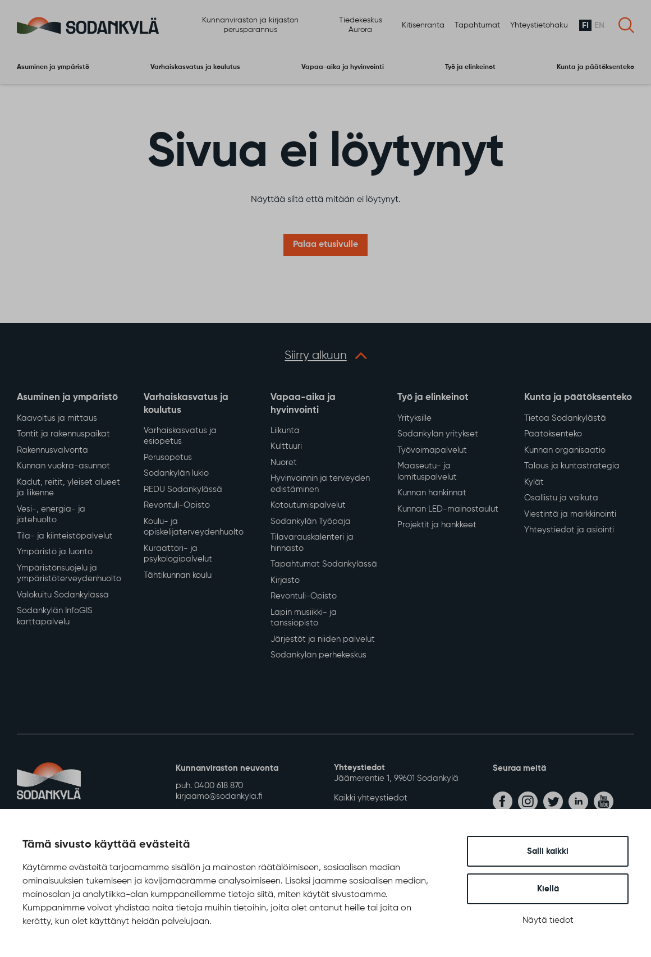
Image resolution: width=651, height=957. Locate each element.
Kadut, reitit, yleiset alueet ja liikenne (68, 488)
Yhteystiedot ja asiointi (569, 531)
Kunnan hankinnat (431, 494)
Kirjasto (285, 581)
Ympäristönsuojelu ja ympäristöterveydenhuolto (69, 574)
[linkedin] (578, 802)
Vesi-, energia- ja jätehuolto (51, 515)
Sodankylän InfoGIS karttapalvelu (55, 617)
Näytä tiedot (548, 920)
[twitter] (553, 802)
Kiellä (548, 889)
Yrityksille (414, 419)
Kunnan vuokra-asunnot (63, 467)
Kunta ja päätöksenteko (595, 67)
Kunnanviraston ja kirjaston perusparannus (250, 26)
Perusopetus (168, 458)
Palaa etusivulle (325, 245)
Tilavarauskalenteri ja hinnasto (312, 544)
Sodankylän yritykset (437, 435)
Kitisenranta (423, 25)
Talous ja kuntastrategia (572, 467)
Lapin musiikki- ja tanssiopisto (304, 618)
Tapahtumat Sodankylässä (324, 565)
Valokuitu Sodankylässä (63, 595)
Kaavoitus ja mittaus (57, 419)
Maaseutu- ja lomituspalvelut (427, 472)
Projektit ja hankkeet (436, 526)
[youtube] (603, 802)
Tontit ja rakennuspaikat (63, 435)
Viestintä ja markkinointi (570, 514)
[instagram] (528, 802)
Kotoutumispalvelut (308, 506)
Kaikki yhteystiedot (370, 798)
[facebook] (502, 802)
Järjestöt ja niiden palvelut (323, 640)
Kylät (534, 482)
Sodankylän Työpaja (311, 522)
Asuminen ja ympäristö (53, 67)
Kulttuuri (286, 447)
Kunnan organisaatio (565, 451)
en (599, 25)
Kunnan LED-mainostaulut (447, 509)
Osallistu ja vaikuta (561, 499)
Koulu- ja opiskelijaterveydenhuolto (194, 527)
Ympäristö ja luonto (55, 553)
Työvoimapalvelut (432, 451)
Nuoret (284, 463)
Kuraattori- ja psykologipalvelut (178, 554)
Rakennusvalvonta (52, 451)
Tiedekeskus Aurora (360, 26)
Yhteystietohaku (539, 25)
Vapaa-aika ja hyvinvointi (342, 67)
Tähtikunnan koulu (178, 576)
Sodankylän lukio (176, 474)
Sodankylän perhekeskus (318, 656)
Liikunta (285, 431)
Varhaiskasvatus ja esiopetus (180, 437)
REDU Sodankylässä (183, 490)
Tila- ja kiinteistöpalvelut (65, 536)
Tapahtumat (477, 25)
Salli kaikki (548, 851)
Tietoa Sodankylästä (565, 419)
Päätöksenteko (553, 435)
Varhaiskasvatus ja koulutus (195, 67)
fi (585, 25)
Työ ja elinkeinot (470, 67)
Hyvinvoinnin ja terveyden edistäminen (320, 485)
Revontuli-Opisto (177, 506)
